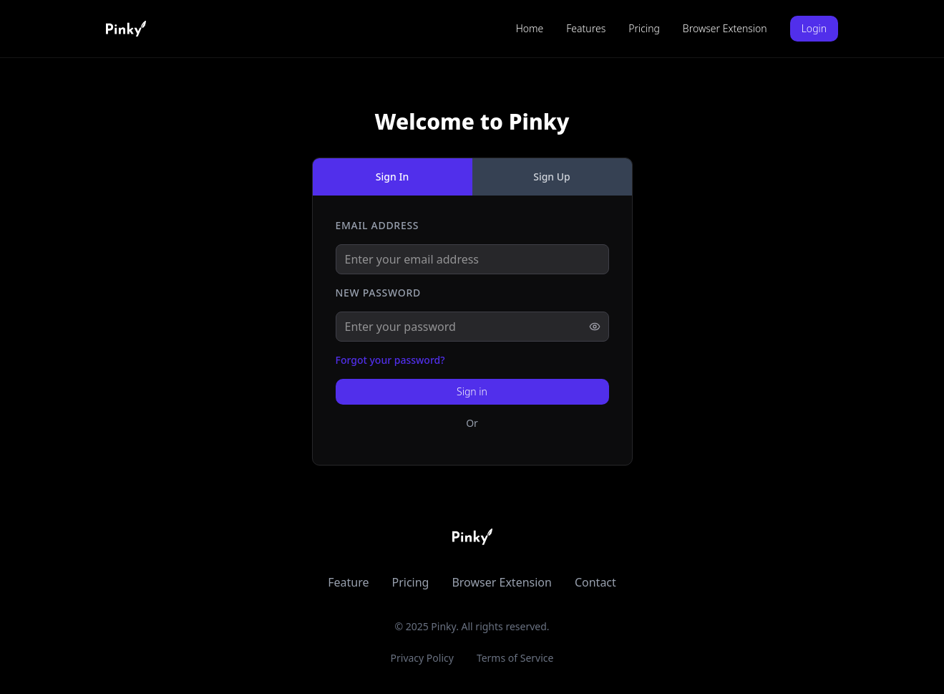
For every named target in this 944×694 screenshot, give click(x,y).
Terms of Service (515, 658)
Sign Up (551, 176)
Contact (595, 582)
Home (530, 28)
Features (585, 28)
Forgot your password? (390, 360)
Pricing (644, 28)
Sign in (472, 391)
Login (814, 28)
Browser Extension (725, 28)
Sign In (392, 176)
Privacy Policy (422, 658)
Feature (348, 582)
